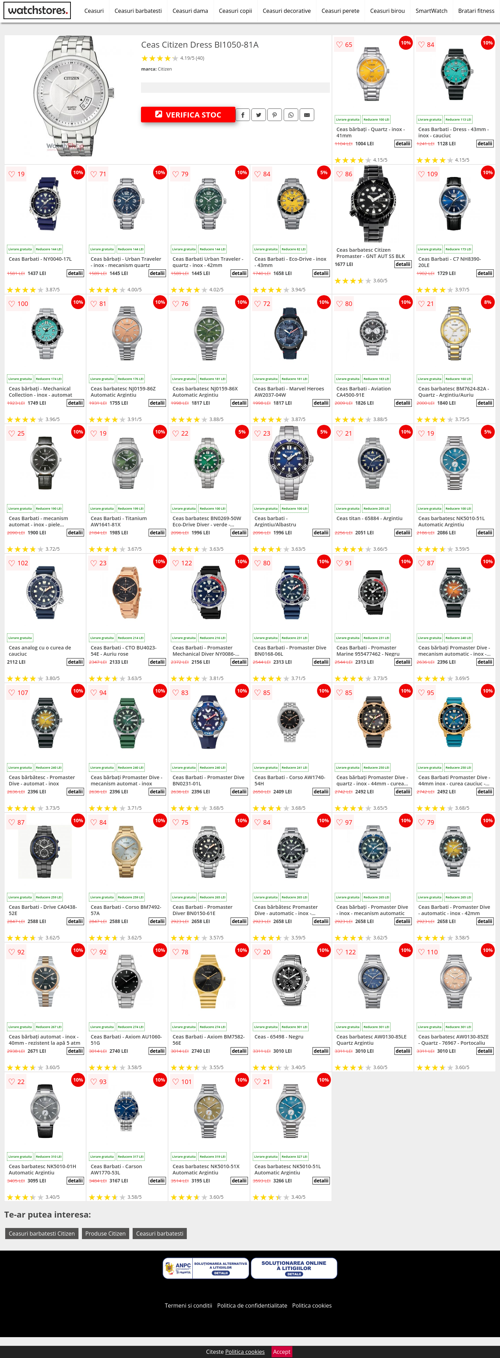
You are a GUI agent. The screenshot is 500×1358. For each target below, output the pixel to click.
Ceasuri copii (235, 11)
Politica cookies (312, 1305)
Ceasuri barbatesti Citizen (42, 1233)
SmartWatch (432, 11)
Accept (282, 1352)
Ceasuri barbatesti (138, 11)
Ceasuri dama (190, 11)
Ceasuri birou (387, 11)
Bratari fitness (476, 11)
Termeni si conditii (188, 1305)
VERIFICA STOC (188, 114)
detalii (403, 143)
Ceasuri (94, 11)
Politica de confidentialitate (252, 1305)
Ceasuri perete (340, 11)
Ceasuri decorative (287, 11)
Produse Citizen (105, 1233)
